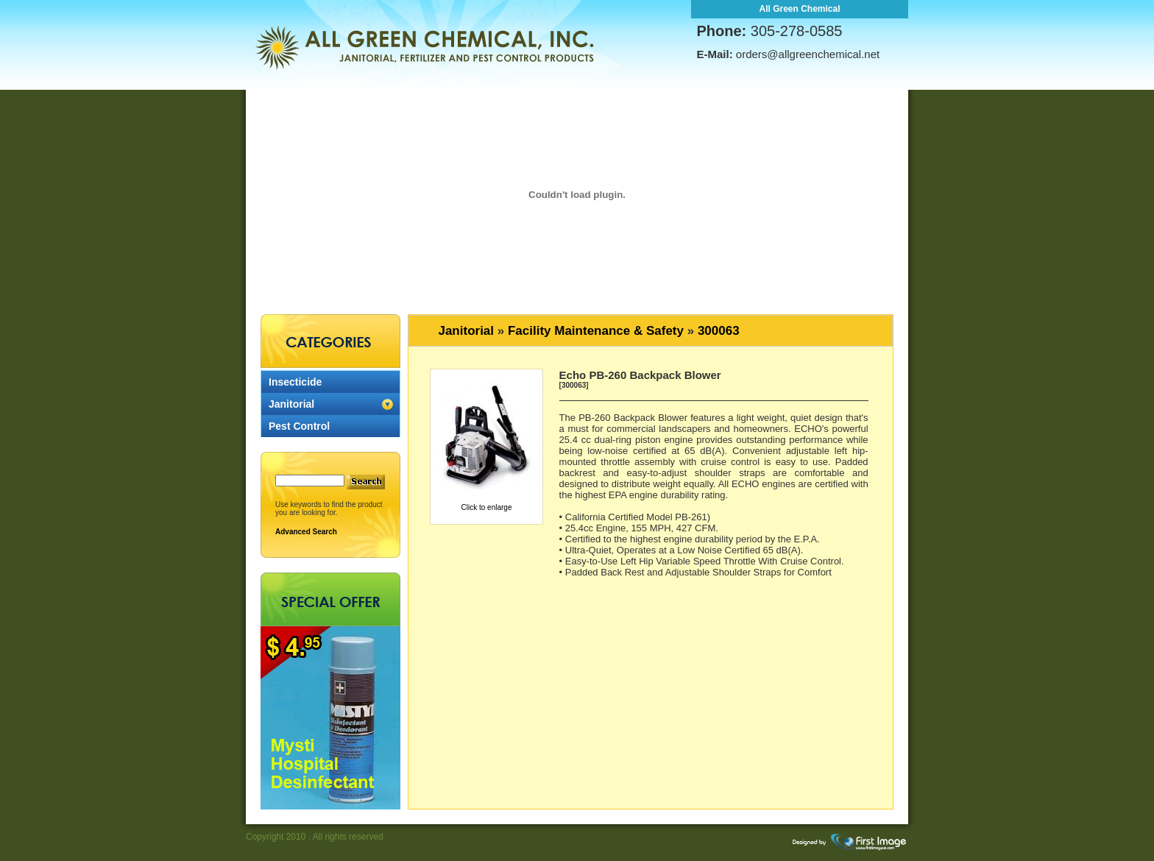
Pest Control (299, 426)
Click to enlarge (486, 507)
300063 (719, 331)
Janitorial (291, 404)
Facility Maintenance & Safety (596, 331)
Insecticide (295, 382)
